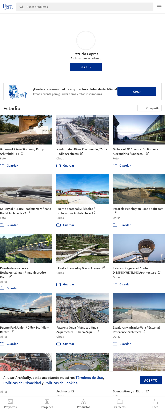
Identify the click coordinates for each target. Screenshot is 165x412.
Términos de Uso (89, 377)
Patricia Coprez (85, 53)
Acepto (150, 380)
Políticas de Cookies (60, 382)
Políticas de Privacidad (22, 382)
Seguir (86, 67)
